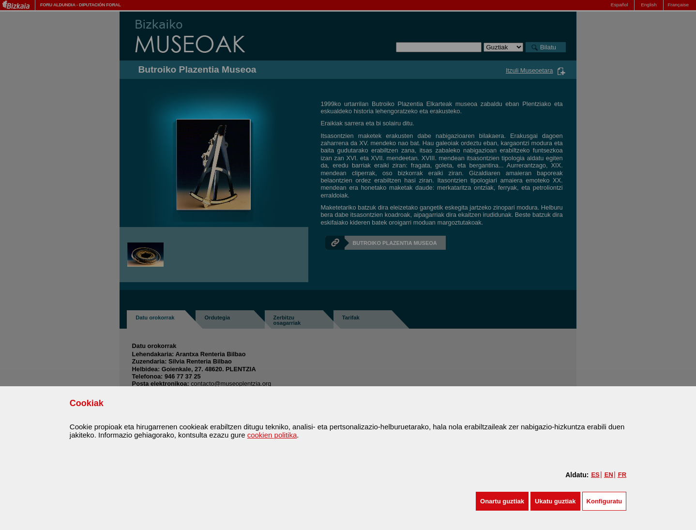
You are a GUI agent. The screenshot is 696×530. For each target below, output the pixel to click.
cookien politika (272, 435)
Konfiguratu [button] (604, 501)
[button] (502, 501)
